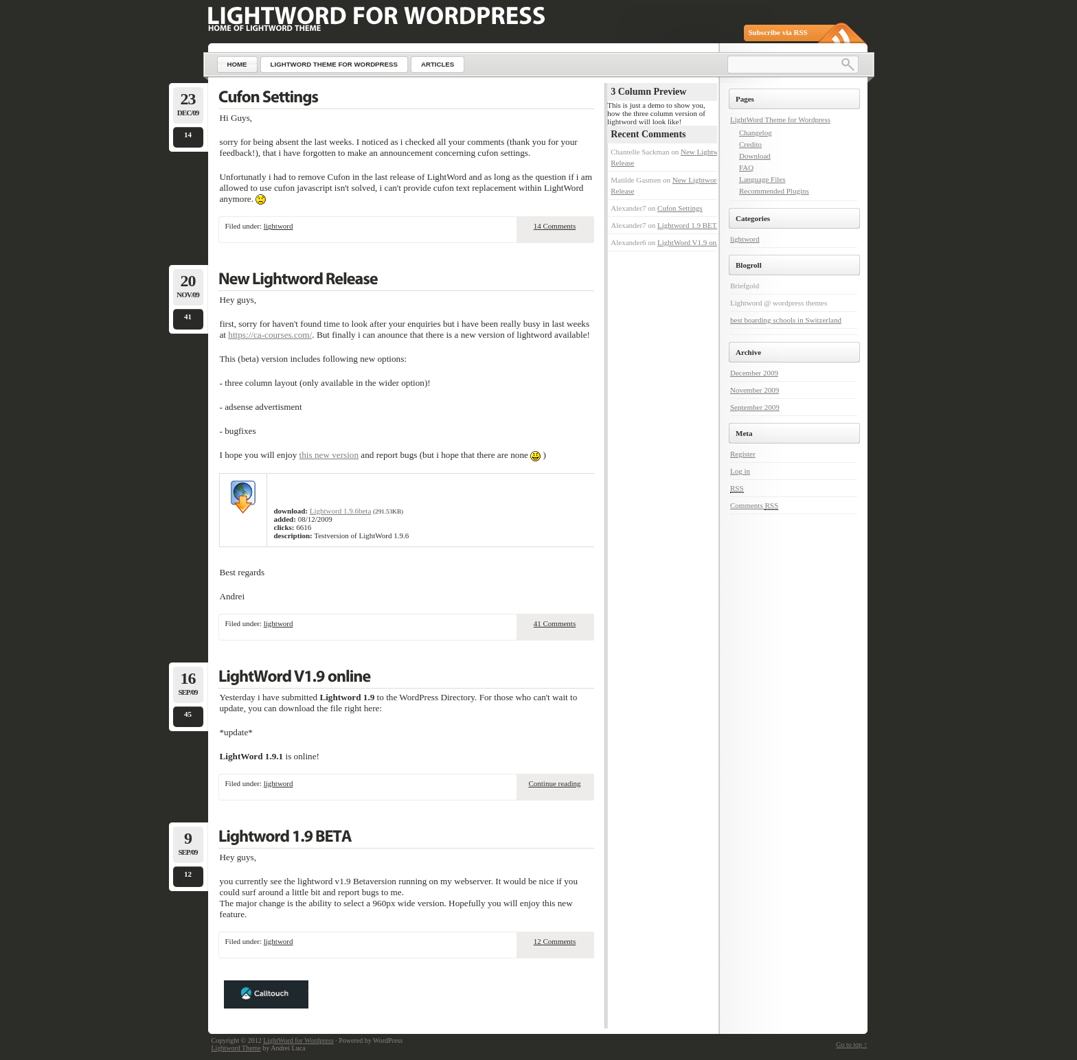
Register (743, 454)
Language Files (762, 179)
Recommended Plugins (774, 191)
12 (188, 874)
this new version (329, 455)
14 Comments (555, 226)
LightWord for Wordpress (298, 1040)
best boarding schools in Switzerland (785, 320)
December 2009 (754, 373)
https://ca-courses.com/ (270, 335)
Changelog (755, 132)
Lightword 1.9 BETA (689, 225)
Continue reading (554, 783)
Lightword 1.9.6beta (341, 511)
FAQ (746, 167)
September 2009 (755, 407)
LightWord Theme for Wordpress (780, 119)
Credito (750, 144)
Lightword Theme (236, 1048)
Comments (754, 505)
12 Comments (555, 941)
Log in (740, 471)
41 (188, 316)
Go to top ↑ (851, 1044)
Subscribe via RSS (778, 32)
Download (755, 156)
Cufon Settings (680, 208)
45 (188, 714)
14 (188, 134)
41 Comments (555, 623)
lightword (278, 226)
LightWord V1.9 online (692, 242)
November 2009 (754, 390)
